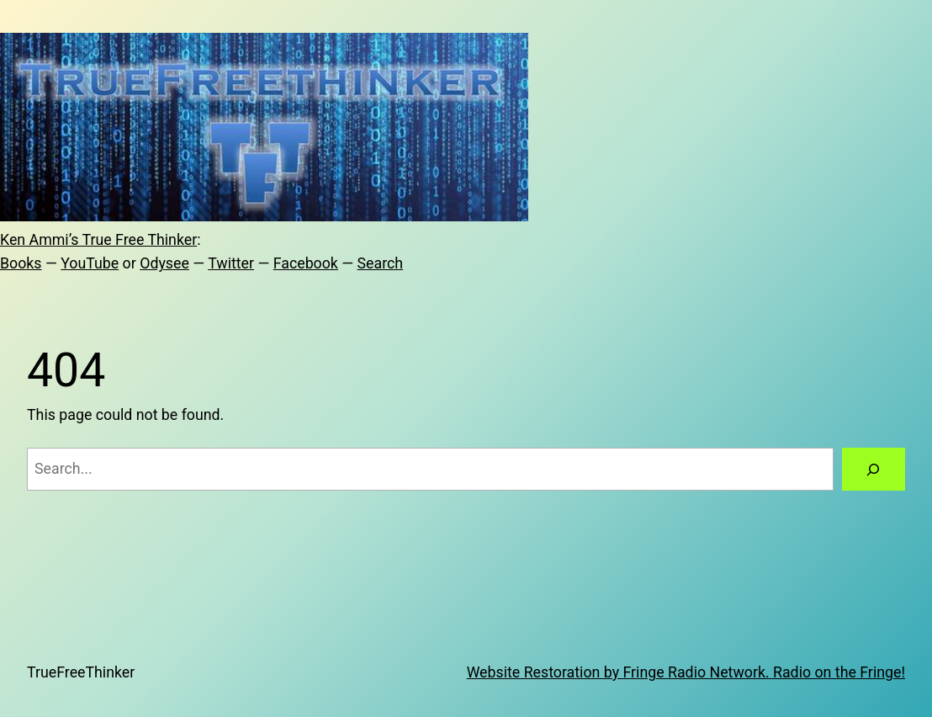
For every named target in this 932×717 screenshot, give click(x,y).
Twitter (231, 263)
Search (380, 263)
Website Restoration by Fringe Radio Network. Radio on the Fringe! (686, 672)
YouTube (90, 263)
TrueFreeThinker (81, 672)
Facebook (305, 263)
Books (21, 263)
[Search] (873, 469)
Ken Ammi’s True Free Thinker (98, 239)
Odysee (164, 263)
